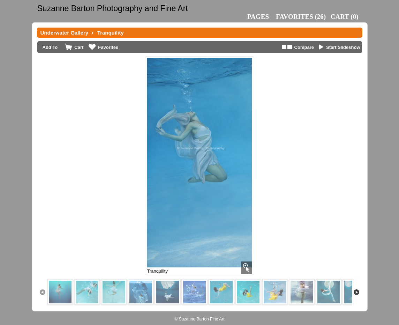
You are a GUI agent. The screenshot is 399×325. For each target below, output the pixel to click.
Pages (258, 16)
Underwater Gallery (64, 33)
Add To (50, 47)
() (301, 16)
